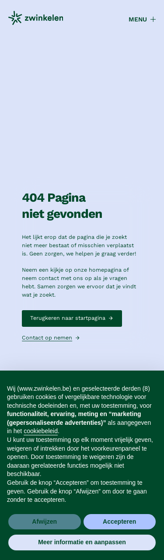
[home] (35, 19)
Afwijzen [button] (44, 521)
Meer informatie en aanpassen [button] (82, 542)
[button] (138, 19)
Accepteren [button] (119, 521)
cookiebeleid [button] (41, 430)
